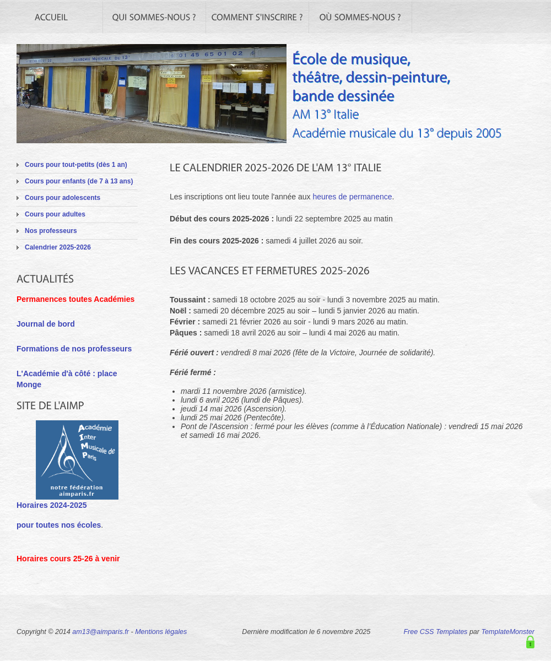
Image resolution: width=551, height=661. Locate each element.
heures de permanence (352, 196)
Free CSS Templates (435, 632)
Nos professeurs (51, 231)
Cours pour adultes (55, 214)
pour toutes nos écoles (59, 525)
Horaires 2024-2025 (52, 505)
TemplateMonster (508, 632)
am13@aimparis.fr (100, 632)
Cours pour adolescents (62, 198)
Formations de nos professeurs (74, 348)
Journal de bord (46, 323)
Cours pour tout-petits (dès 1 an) (76, 165)
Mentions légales (161, 632)
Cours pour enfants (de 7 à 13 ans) (79, 181)
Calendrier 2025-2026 (58, 247)
